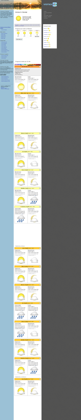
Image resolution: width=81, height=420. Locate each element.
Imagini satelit (47, 16)
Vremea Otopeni (3, 48)
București (45, 30)
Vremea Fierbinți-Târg (4, 55)
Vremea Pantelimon (4, 49)
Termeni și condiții (3, 88)
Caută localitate (48, 12)
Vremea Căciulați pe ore (5, 77)
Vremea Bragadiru (4, 43)
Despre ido (2, 87)
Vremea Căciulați (4, 29)
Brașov (45, 28)
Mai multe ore (19, 39)
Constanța (45, 34)
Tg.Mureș (45, 44)
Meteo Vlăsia (3, 34)
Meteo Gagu (3, 38)
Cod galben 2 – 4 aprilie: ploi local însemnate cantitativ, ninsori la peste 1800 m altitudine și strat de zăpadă (27, 25)
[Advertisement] (27, 50)
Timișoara (45, 46)
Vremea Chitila (3, 45)
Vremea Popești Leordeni (5, 50)
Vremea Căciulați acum (4, 76)
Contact (46, 18)
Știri (45, 14)
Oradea (45, 42)
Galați (45, 38)
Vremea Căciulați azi (4, 78)
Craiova (45, 36)
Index (45, 11)
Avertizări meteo (48, 15)
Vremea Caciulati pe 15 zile (5, 81)
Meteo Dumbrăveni (4, 33)
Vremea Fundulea (4, 56)
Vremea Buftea (3, 44)
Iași (44, 40)
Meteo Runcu (3, 37)
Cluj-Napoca (46, 32)
